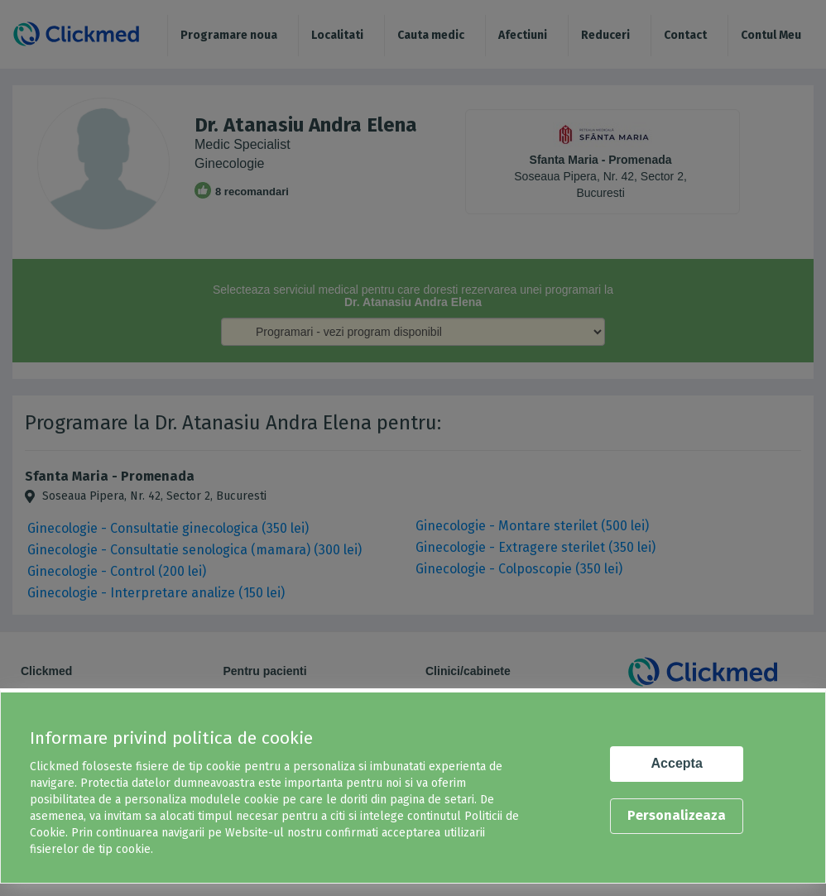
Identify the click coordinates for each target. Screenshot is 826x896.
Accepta (677, 763)
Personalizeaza (676, 815)
